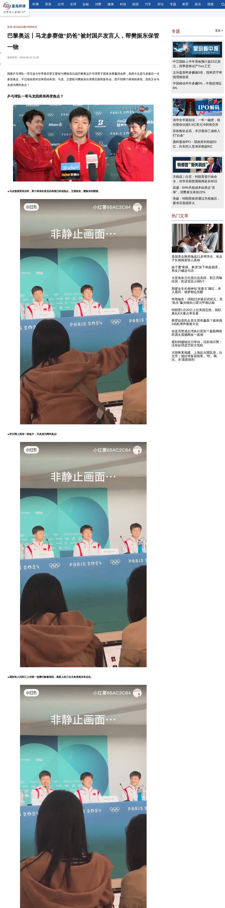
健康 (110, 4)
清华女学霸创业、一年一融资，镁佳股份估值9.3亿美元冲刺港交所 (196, 122)
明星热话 (32, 27)
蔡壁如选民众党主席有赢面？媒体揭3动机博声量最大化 (197, 322)
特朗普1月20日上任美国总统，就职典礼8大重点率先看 (196, 311)
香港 (48, 4)
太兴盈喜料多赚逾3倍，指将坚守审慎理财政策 (197, 75)
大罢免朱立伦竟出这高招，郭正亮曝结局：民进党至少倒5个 (197, 279)
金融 (85, 4)
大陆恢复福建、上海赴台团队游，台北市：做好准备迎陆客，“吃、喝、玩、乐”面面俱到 (197, 356)
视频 (210, 4)
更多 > (219, 30)
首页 (9, 27)
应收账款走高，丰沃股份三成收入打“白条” (196, 133)
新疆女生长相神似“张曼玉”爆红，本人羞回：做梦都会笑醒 (196, 290)
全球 (73, 4)
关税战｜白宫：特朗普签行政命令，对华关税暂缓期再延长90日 (195, 179)
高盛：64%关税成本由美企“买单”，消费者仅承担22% (194, 190)
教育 (185, 4)
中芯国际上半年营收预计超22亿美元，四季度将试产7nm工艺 (197, 64)
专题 (173, 4)
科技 (123, 4)
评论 (160, 4)
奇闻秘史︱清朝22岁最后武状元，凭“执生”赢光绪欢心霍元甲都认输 (197, 300)
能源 (135, 4)
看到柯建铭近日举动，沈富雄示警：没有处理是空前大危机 (197, 343)
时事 (36, 4)
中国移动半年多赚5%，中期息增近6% (197, 86)
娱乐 (198, 4)
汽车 (148, 4)
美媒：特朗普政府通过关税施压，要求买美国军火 (196, 201)
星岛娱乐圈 (20, 27)
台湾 (60, 4)
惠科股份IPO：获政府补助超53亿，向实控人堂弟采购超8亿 (195, 144)
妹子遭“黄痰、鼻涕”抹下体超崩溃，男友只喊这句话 (196, 268)
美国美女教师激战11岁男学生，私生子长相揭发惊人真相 (197, 258)
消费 (98, 4)
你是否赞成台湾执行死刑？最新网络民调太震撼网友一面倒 (197, 333)
